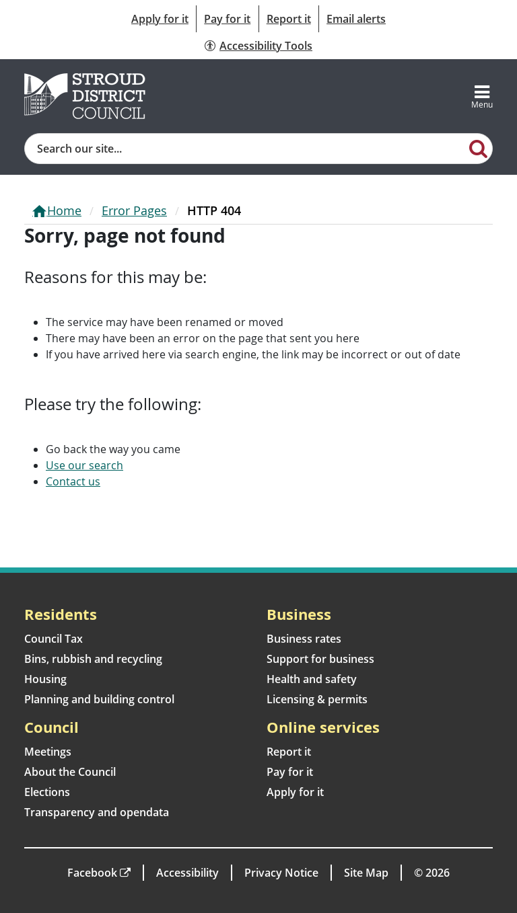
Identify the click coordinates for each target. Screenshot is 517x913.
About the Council (70, 771)
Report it (289, 18)
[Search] (478, 148)
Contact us (73, 481)
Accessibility (187, 872)
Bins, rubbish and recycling (93, 658)
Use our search (84, 465)
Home (64, 210)
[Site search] (245, 148)
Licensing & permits (317, 699)
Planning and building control (99, 699)
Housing (45, 679)
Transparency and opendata (96, 812)
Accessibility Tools (265, 45)
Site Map (366, 872)
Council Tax (53, 638)
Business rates (304, 638)
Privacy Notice (281, 872)
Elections (47, 792)
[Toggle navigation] (482, 96)
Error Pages (134, 210)
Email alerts (356, 18)
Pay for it (227, 18)
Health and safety (312, 679)
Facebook (92, 872)
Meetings (47, 751)
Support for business (320, 658)
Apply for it (159, 18)
